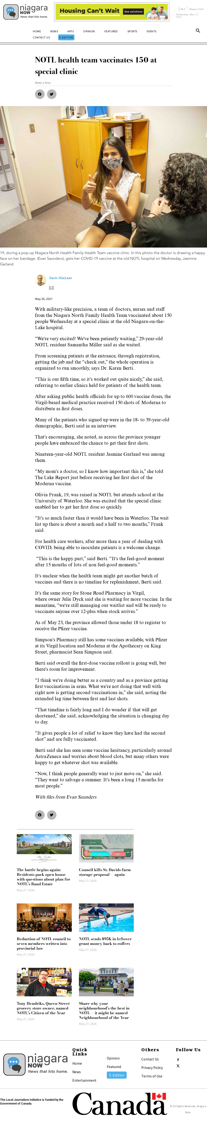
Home (77, 1063)
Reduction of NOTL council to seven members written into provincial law (44, 943)
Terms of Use (151, 1076)
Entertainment (84, 1080)
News (76, 1071)
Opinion (113, 1058)
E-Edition (116, 1075)
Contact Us (150, 1059)
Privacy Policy (152, 1067)
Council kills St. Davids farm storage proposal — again (105, 872)
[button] (198, 31)
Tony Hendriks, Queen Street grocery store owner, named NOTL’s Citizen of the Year (43, 1008)
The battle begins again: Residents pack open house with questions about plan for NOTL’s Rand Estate (43, 877)
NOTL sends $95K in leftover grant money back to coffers (105, 941)
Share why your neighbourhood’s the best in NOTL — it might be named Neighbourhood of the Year (104, 1010)
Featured (114, 1066)
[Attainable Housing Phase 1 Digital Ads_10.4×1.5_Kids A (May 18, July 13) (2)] (112, 12)
